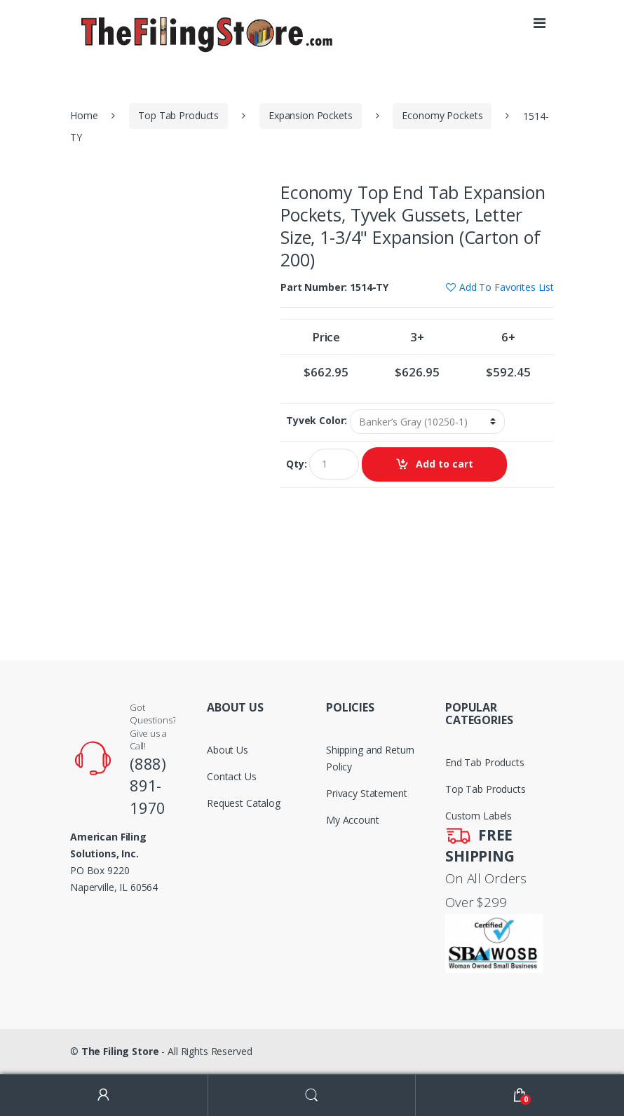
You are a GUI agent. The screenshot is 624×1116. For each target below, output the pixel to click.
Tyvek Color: (316, 420)
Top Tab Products (178, 115)
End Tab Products (484, 762)
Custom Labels (478, 815)
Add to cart (444, 463)
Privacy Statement (366, 793)
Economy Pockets (442, 115)
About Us (227, 749)
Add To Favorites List (506, 287)
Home (83, 115)
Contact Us (232, 776)
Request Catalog (243, 803)
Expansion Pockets (311, 115)
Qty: (296, 464)
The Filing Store (120, 1051)
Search (312, 1095)
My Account (352, 819)
